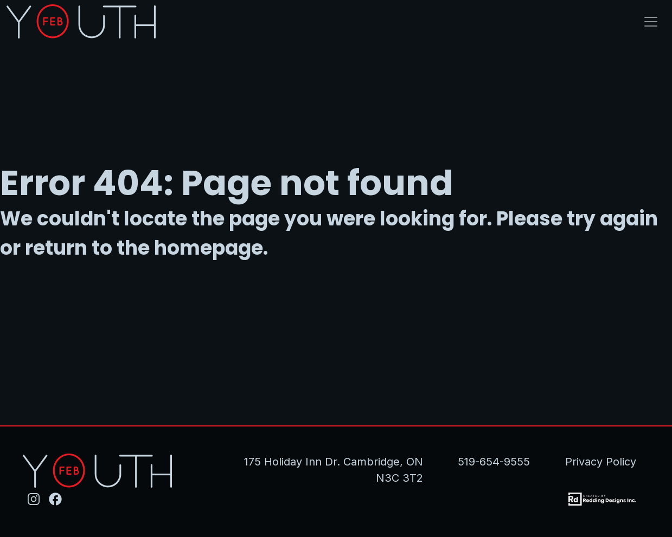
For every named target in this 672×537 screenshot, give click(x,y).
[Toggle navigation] (650, 21)
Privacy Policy (600, 461)
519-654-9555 (494, 461)
